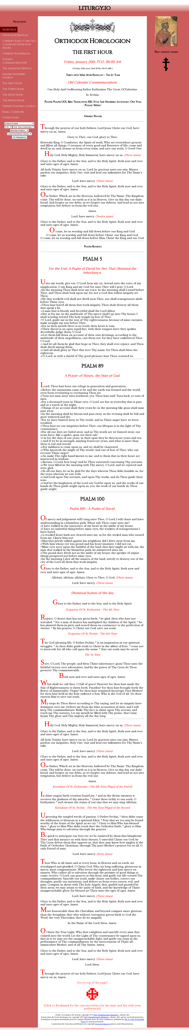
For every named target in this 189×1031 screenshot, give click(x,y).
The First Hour (12, 83)
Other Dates (10, 117)
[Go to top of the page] (92, 982)
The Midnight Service (17, 68)
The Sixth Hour (12, 94)
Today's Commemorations (14, 61)
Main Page (9, 29)
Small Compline (13, 112)
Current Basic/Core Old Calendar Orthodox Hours (19, 44)
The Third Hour (13, 89)
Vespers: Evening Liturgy (19, 106)
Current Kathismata (16, 53)
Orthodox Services (15, 35)
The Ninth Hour (13, 100)
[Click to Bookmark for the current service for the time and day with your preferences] (92, 1007)
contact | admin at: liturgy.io (94, 1028)
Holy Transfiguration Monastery (106, 1015)
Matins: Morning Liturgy (14, 75)
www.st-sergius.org (102, 1024)
